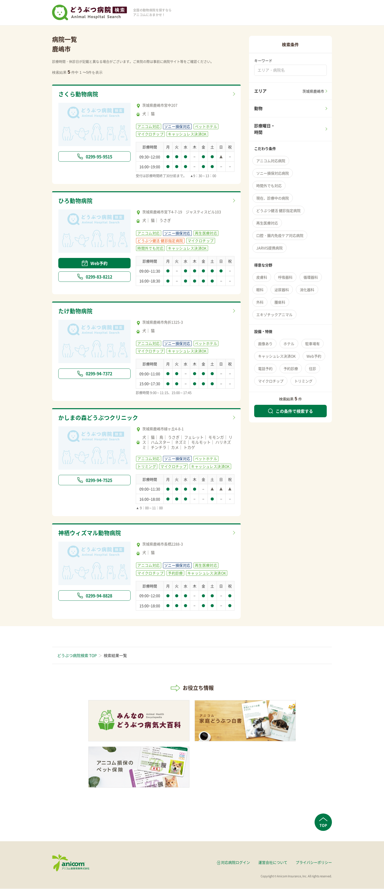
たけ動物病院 (76, 311)
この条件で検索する (290, 411)
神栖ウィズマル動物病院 (91, 533)
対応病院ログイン (235, 862)
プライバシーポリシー (314, 862)
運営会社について (272, 862)
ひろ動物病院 (76, 200)
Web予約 (95, 263)
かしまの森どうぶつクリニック (100, 417)
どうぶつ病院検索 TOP (77, 656)
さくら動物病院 (79, 94)
